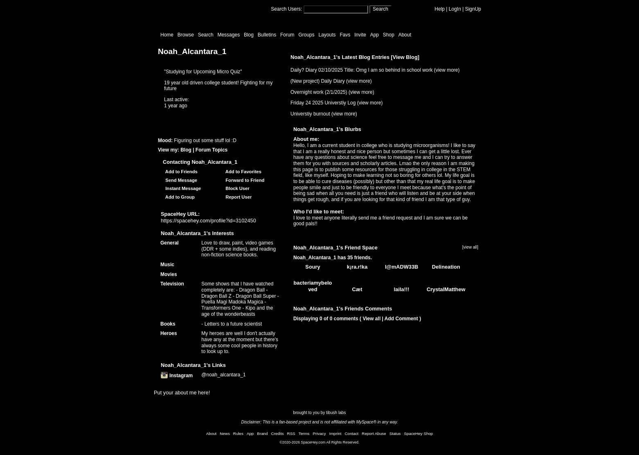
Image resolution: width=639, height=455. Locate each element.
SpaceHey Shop (418, 433)
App (374, 35)
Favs (345, 35)
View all (371, 318)
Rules (238, 433)
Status (395, 433)
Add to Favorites (242, 171)
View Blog (405, 57)
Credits (277, 433)
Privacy (319, 433)
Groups (306, 35)
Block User (236, 188)
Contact (352, 433)
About (404, 35)
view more (447, 70)
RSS (291, 433)
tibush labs (336, 412)
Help (439, 9)
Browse (186, 35)
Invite (360, 35)
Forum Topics (211, 150)
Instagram (177, 375)
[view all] (470, 247)
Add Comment (401, 318)
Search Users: (286, 9)
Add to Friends (180, 171)
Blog (249, 35)
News (225, 433)
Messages (228, 35)
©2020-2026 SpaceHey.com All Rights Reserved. (319, 442)
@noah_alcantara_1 (223, 375)
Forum (287, 35)
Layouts (327, 35)
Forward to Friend (243, 180)
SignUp (473, 9)
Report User (237, 197)
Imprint (335, 433)
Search (380, 9)
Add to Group (179, 197)
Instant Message (182, 188)
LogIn (455, 9)
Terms (304, 433)
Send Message (180, 180)
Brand (262, 433)
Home (166, 35)
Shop (388, 35)
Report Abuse (374, 433)
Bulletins (267, 35)
